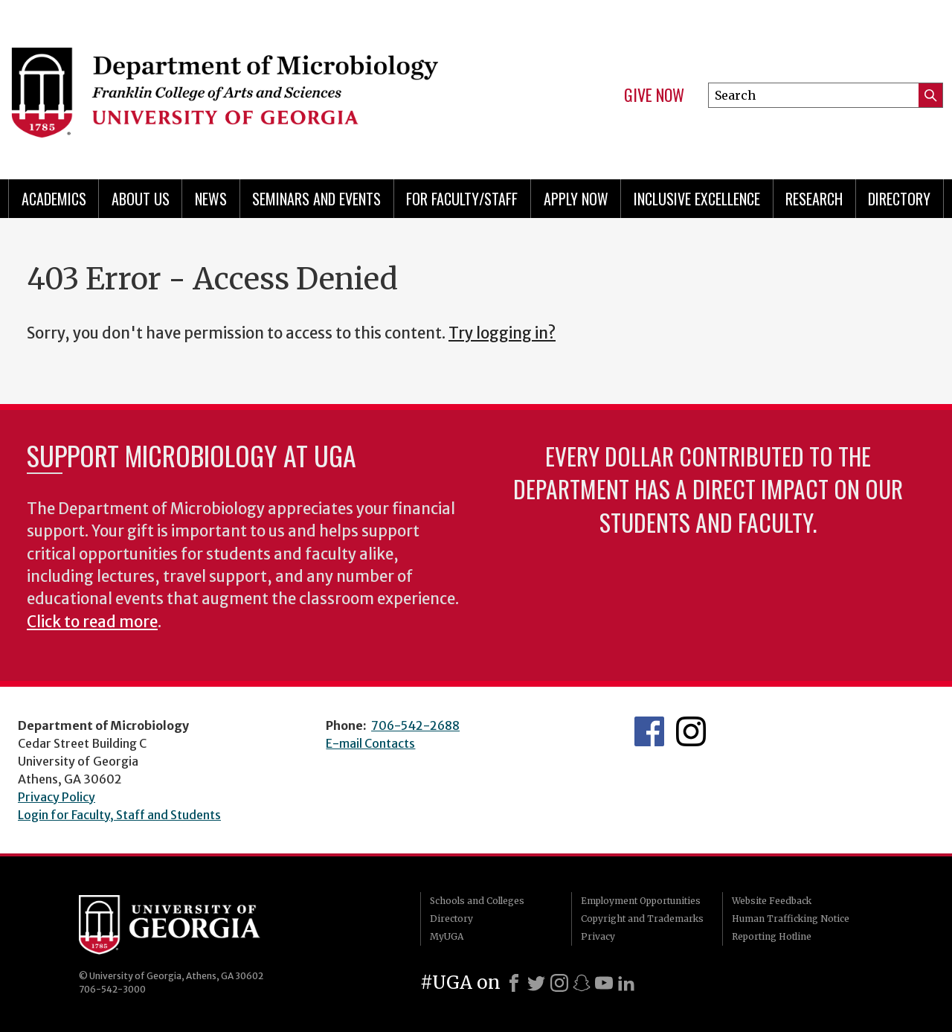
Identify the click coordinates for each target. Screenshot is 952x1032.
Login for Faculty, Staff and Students (119, 814)
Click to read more (92, 622)
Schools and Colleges (477, 900)
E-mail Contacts (370, 743)
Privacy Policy (56, 796)
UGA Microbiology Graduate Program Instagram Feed (691, 731)
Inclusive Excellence (697, 199)
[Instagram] (559, 983)
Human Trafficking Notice (790, 918)
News (211, 199)
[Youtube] (604, 983)
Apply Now (576, 199)
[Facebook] (514, 983)
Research (814, 199)
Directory (899, 199)
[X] (536, 983)
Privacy (598, 936)
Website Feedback (771, 900)
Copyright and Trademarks (642, 918)
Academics (54, 199)
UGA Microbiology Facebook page (649, 731)
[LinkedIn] (626, 983)
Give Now (654, 95)
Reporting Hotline (771, 936)
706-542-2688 (415, 725)
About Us (141, 199)
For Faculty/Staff (462, 199)
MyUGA (446, 936)
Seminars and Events (316, 199)
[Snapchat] (582, 983)
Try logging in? (502, 333)
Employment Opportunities (641, 900)
